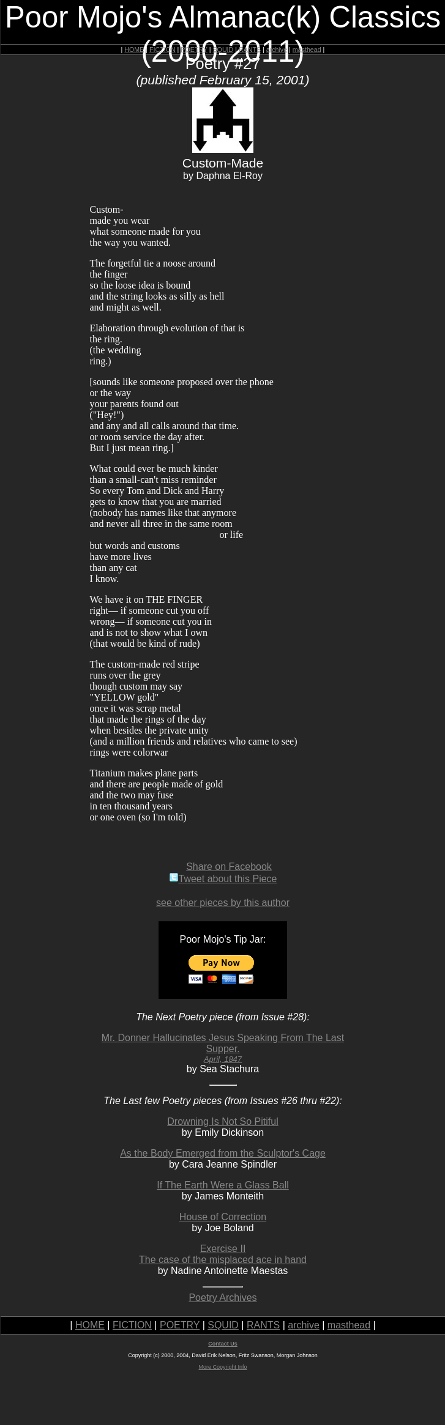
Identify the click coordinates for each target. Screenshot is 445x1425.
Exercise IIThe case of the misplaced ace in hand (223, 1254)
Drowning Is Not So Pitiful (222, 1121)
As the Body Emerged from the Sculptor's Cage (223, 1153)
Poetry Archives (222, 1297)
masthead (307, 49)
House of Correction (222, 1217)
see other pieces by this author (223, 902)
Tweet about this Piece (223, 879)
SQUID (222, 49)
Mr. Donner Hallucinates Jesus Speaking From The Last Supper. (223, 1048)
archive (276, 49)
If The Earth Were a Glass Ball (223, 1185)
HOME (134, 49)
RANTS (250, 49)
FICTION (162, 49)
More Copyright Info (222, 1367)
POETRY (194, 49)
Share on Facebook (229, 866)
